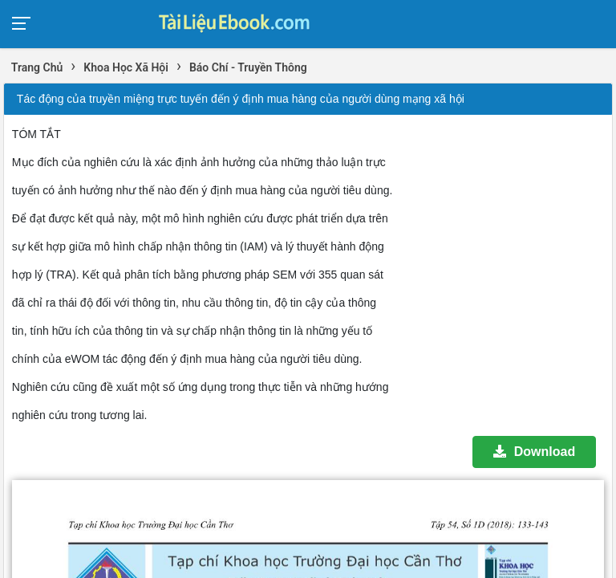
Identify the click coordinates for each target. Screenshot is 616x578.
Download (534, 451)
